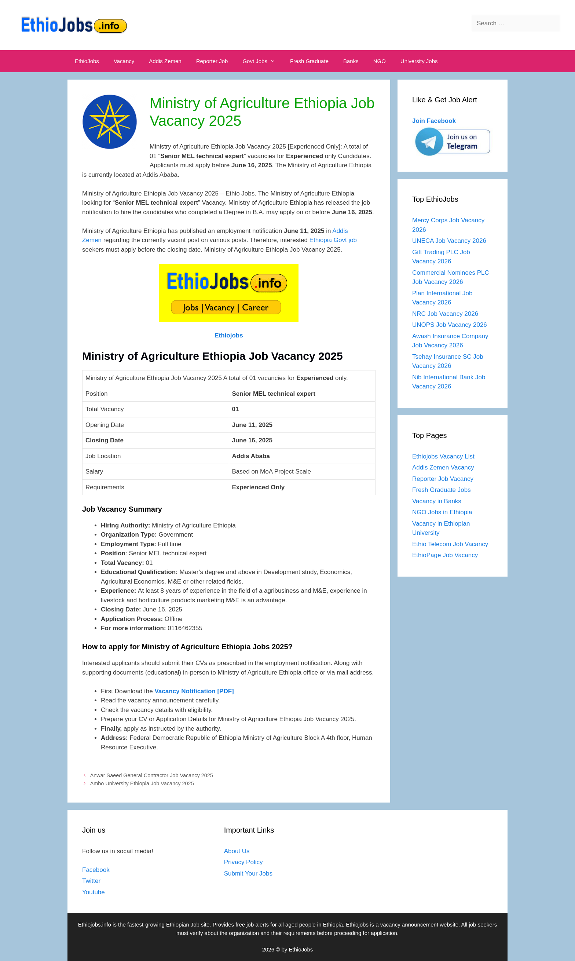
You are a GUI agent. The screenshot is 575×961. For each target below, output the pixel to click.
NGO (379, 61)
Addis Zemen (165, 61)
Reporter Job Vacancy (442, 478)
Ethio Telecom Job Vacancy (451, 544)
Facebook (96, 869)
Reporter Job (212, 61)
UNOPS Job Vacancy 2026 (449, 324)
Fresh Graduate (309, 61)
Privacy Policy (243, 862)
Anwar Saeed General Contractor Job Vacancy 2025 (151, 775)
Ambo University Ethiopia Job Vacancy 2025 (142, 783)
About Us (237, 851)
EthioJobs (87, 61)
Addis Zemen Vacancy (443, 467)
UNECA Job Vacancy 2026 (449, 240)
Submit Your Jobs (248, 873)
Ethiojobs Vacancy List (443, 456)
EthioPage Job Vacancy (445, 555)
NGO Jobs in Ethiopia (443, 512)
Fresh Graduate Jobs (441, 489)
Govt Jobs (262, 61)
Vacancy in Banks (436, 501)
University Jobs (419, 61)
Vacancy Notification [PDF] (194, 691)
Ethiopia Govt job (333, 240)
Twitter (91, 880)
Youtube (93, 892)
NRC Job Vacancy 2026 (445, 313)
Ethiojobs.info (94, 924)
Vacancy (124, 61)
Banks (351, 61)
